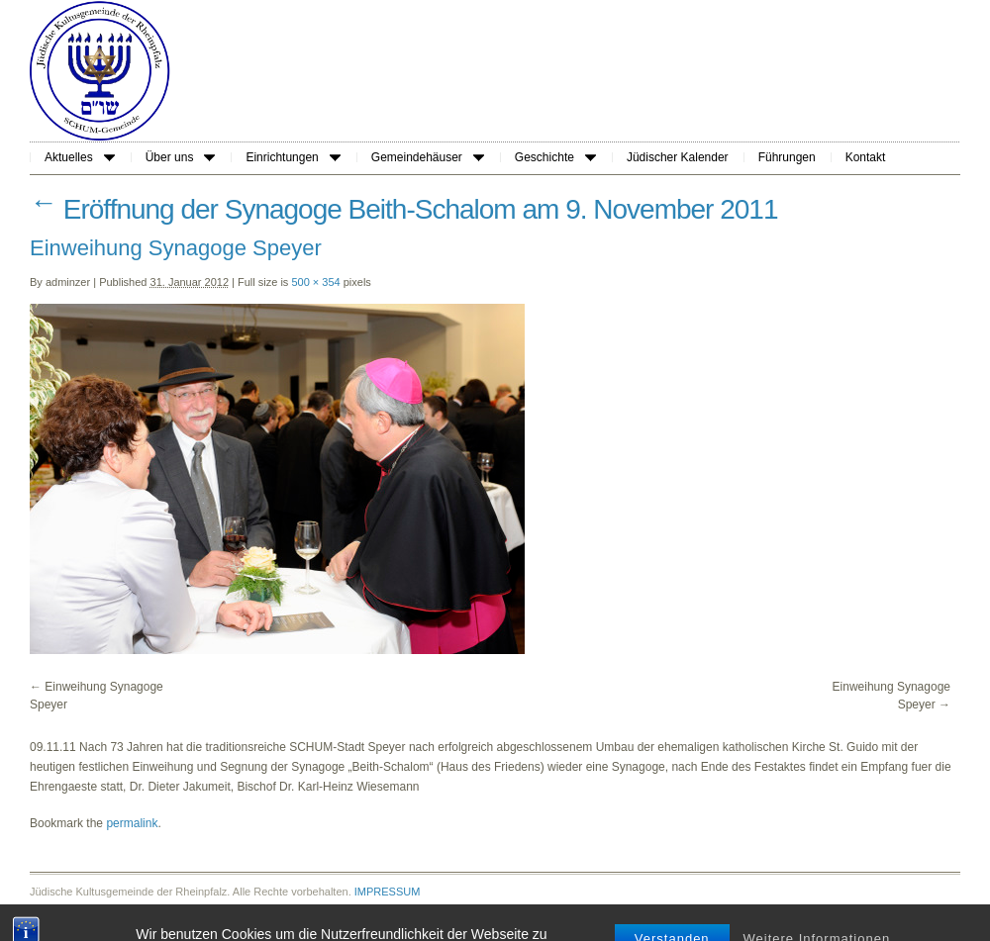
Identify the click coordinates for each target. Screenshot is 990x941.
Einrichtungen (293, 157)
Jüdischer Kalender (678, 157)
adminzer (68, 282)
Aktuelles (80, 157)
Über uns (181, 157)
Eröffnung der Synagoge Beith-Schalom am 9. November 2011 (404, 209)
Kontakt (865, 157)
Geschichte (555, 157)
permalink (131, 823)
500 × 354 (315, 282)
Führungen (787, 157)
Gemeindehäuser (427, 157)
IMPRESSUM (387, 891)
